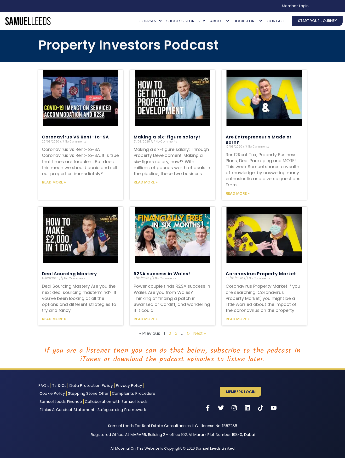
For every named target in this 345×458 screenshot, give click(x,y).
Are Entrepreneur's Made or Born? (259, 139)
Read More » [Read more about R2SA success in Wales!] (146, 318)
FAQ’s (43, 385)
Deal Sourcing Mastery (69, 274)
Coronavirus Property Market (261, 274)
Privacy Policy (129, 385)
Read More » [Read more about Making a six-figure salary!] (146, 182)
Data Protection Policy (91, 385)
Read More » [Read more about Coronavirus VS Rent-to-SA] (54, 182)
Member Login (295, 6)
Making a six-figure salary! (167, 137)
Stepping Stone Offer (88, 393)
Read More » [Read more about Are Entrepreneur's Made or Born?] (238, 193)
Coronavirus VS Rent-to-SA (75, 137)
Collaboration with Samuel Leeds (116, 401)
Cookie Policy (52, 393)
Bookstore (248, 20)
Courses (150, 20)
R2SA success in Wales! (162, 274)
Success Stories (186, 20)
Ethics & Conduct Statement (67, 409)
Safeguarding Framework (122, 409)
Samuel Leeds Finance (61, 401)
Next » (199, 333)
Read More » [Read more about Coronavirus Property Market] (238, 318)
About (220, 20)
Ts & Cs (59, 385)
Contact (276, 21)
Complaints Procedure (133, 393)
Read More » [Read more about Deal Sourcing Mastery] (54, 318)
